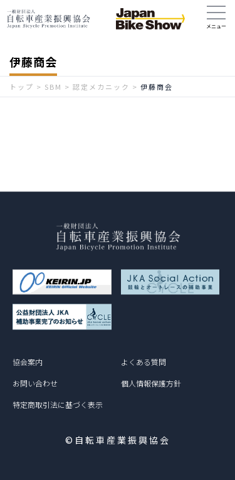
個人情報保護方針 (151, 383)
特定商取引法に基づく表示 (58, 404)
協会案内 (28, 361)
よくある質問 (143, 361)
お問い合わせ (35, 383)
